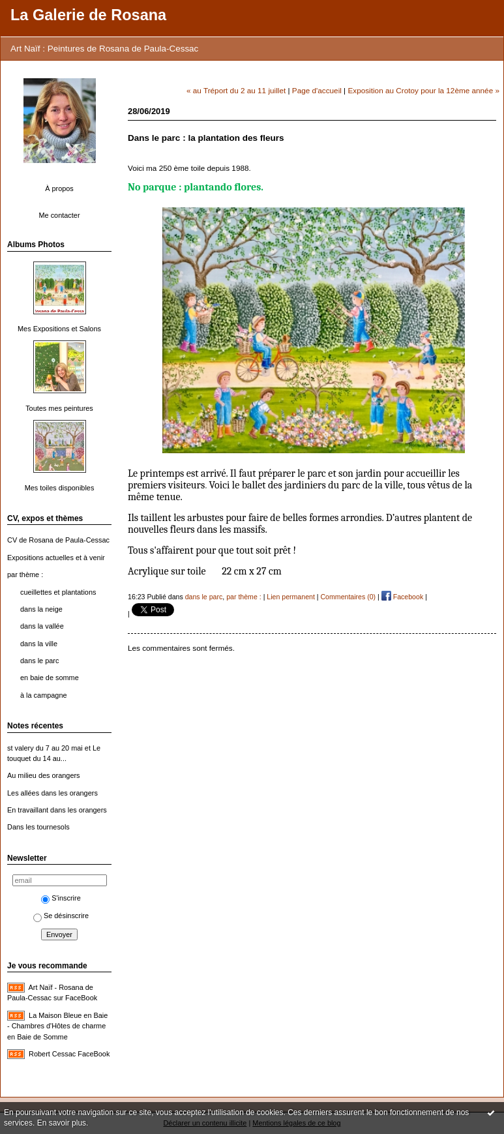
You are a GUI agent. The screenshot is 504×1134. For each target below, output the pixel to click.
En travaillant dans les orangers (57, 810)
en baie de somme (49, 677)
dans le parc (39, 660)
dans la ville (38, 644)
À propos (59, 188)
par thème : (25, 574)
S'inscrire (61, 898)
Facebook (402, 597)
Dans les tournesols (38, 827)
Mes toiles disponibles (60, 488)
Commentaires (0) (348, 597)
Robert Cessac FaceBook (69, 1054)
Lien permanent (291, 597)
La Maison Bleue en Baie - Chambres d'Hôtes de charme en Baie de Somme (57, 1026)
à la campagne (43, 695)
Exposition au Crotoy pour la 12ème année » (423, 90)
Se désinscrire (61, 915)
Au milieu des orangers (43, 775)
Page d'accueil (317, 90)
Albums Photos (36, 244)
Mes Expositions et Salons (59, 329)
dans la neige (41, 609)
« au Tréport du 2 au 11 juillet (236, 90)
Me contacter (59, 215)
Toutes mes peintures (59, 408)
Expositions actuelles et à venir (56, 557)
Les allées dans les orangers (52, 793)
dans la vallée (42, 626)
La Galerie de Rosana (88, 15)
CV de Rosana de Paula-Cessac (58, 540)
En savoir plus (61, 1122)
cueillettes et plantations (58, 592)
